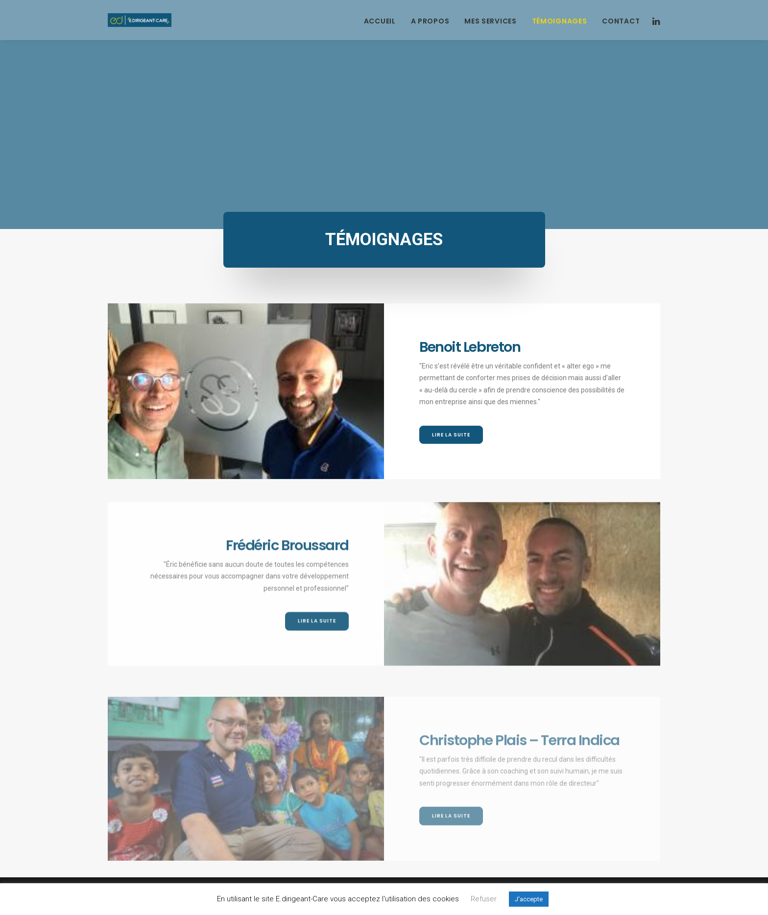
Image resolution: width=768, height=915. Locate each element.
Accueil (380, 21)
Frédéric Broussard (287, 584)
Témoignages (559, 21)
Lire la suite (451, 434)
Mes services (490, 21)
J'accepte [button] (529, 899)
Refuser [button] (484, 898)
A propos (430, 21)
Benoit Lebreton (469, 347)
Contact (621, 21)
